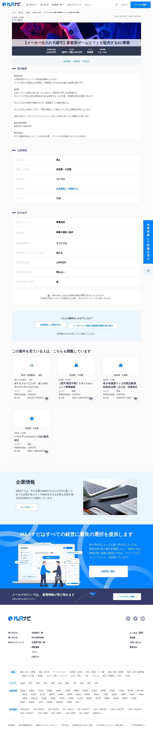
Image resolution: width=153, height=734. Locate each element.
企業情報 (76, 61)
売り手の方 (32, 4)
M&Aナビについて (74, 5)
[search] (116, 4)
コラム (88, 4)
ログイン (124, 5)
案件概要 (67, 61)
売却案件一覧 (58, 4)
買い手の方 (44, 5)
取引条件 (86, 61)
